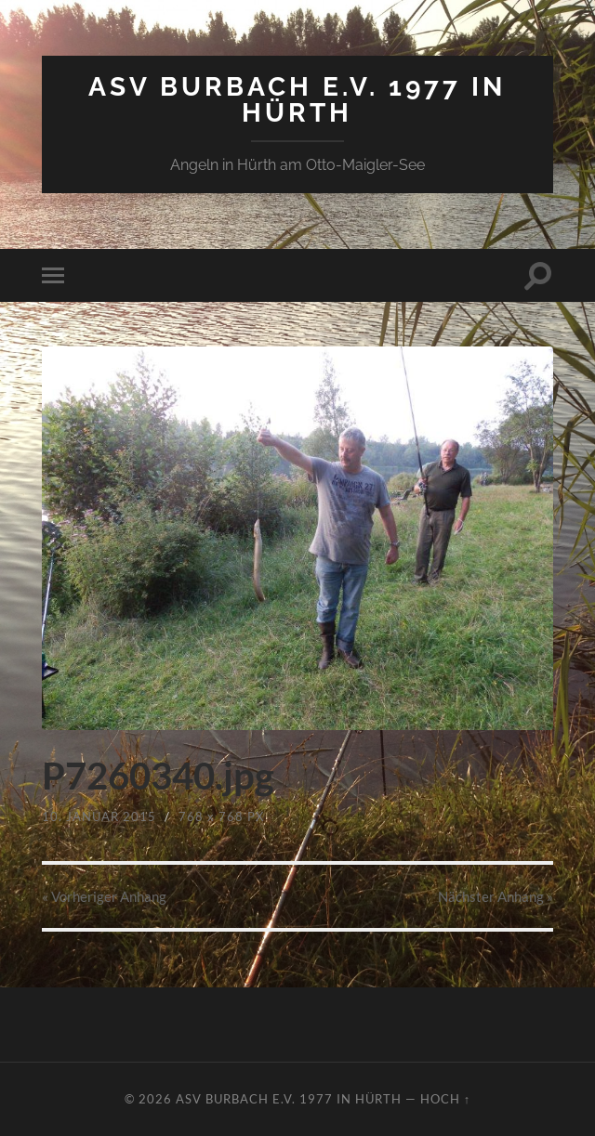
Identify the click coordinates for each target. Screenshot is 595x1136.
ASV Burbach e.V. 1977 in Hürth (297, 100)
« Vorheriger (104, 896)
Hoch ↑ (445, 1098)
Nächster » (495, 896)
